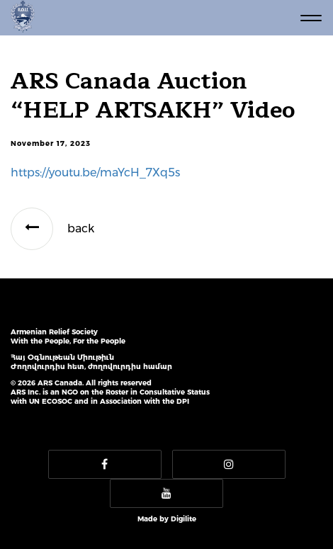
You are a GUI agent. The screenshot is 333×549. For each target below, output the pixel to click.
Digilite (183, 518)
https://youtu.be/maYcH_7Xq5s (95, 172)
